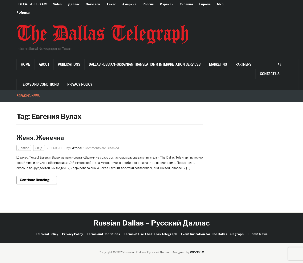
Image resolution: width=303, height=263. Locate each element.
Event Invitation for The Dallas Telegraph (212, 234)
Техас (111, 4)
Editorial (76, 148)
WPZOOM (197, 252)
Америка (129, 4)
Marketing (218, 64)
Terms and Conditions (40, 84)
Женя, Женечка (40, 137)
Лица (39, 148)
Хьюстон (93, 4)
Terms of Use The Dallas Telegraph (150, 234)
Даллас (74, 4)
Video (57, 4)
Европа (205, 4)
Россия (148, 4)
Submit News (257, 234)
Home (25, 64)
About (44, 64)
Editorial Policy (47, 234)
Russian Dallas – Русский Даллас (151, 223)
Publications (69, 64)
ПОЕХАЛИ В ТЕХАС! (31, 4)
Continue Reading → (36, 180)
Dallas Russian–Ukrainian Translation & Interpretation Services (145, 64)
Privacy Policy (79, 84)
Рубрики (23, 12)
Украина (186, 4)
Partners (243, 64)
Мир (220, 4)
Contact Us (269, 74)
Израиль (166, 4)
